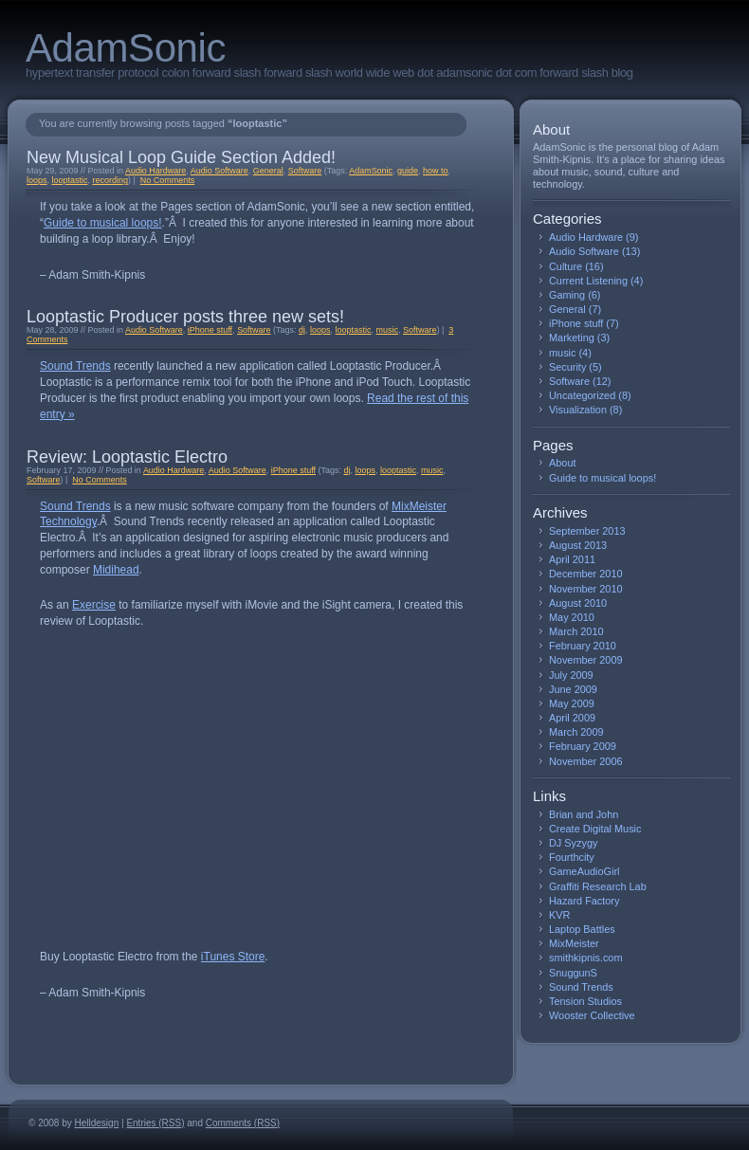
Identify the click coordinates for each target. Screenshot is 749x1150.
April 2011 (572, 559)
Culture (565, 266)
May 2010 (571, 617)
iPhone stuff (210, 330)
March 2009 (576, 732)
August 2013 (578, 545)
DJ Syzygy (573, 843)
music (387, 330)
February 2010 (582, 645)
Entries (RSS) (155, 1123)
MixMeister (574, 943)
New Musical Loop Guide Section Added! (181, 157)
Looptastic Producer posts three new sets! (185, 316)
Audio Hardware (155, 170)
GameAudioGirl (584, 871)
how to (435, 170)
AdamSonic (126, 48)
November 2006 (586, 761)
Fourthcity (571, 857)
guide (407, 170)
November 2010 (586, 588)
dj (302, 330)
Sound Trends (75, 366)
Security (567, 367)
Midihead (116, 569)
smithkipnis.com (585, 957)
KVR (559, 915)
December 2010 (586, 573)
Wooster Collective (592, 1015)
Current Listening (588, 280)
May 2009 (571, 703)
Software (304, 170)
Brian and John (583, 814)
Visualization (578, 409)
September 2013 (587, 531)
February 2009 (582, 746)
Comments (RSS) (243, 1123)
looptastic (69, 180)
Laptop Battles (582, 929)
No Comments (167, 180)
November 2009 (586, 660)
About (562, 462)
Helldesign (97, 1123)
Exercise (94, 605)
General (268, 170)
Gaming (567, 295)
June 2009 (573, 689)
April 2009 (572, 717)
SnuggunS (573, 972)
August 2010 (578, 603)
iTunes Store (233, 956)
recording (109, 180)
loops (36, 180)
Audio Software (219, 170)
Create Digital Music (595, 828)
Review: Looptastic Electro (127, 456)
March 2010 (576, 631)
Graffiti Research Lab (598, 886)
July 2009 (571, 675)
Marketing (571, 337)
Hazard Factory (584, 900)
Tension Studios (585, 1001)
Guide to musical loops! (103, 222)
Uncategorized (582, 395)
